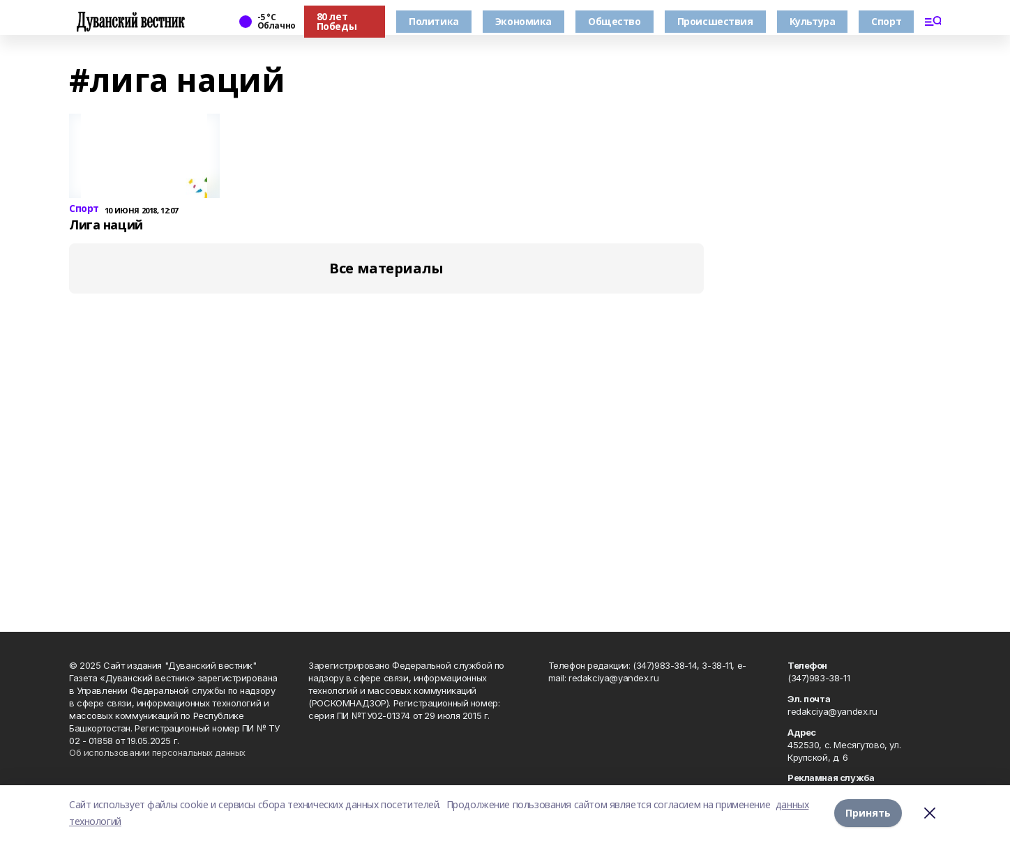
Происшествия (715, 21)
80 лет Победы (336, 21)
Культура (813, 21)
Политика (434, 21)
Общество (614, 21)
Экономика (523, 21)
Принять (868, 812)
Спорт (886, 21)
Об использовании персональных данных (157, 752)
